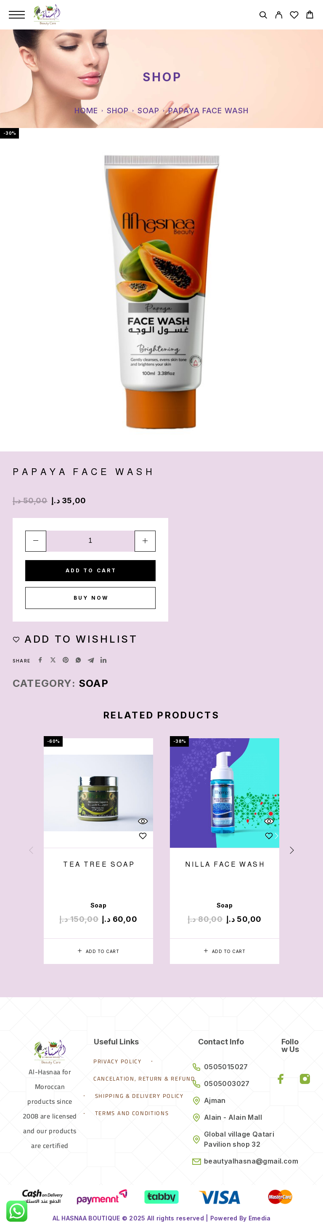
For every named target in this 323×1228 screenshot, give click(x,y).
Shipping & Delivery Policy (139, 1096)
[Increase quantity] (145, 541)
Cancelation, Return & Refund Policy (155, 1078)
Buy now (91, 598)
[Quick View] (142, 821)
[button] (98, 951)
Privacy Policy (117, 1061)
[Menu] (17, 14)
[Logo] (47, 14)
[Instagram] (305, 1079)
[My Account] (278, 16)
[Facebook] (281, 1079)
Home (86, 110)
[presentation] (31, 850)
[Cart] (309, 16)
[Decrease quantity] (35, 541)
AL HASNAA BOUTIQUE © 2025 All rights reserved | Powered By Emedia (162, 1218)
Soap (148, 110)
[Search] (263, 16)
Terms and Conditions (132, 1113)
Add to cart (91, 570)
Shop (118, 110)
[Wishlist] (294, 16)
